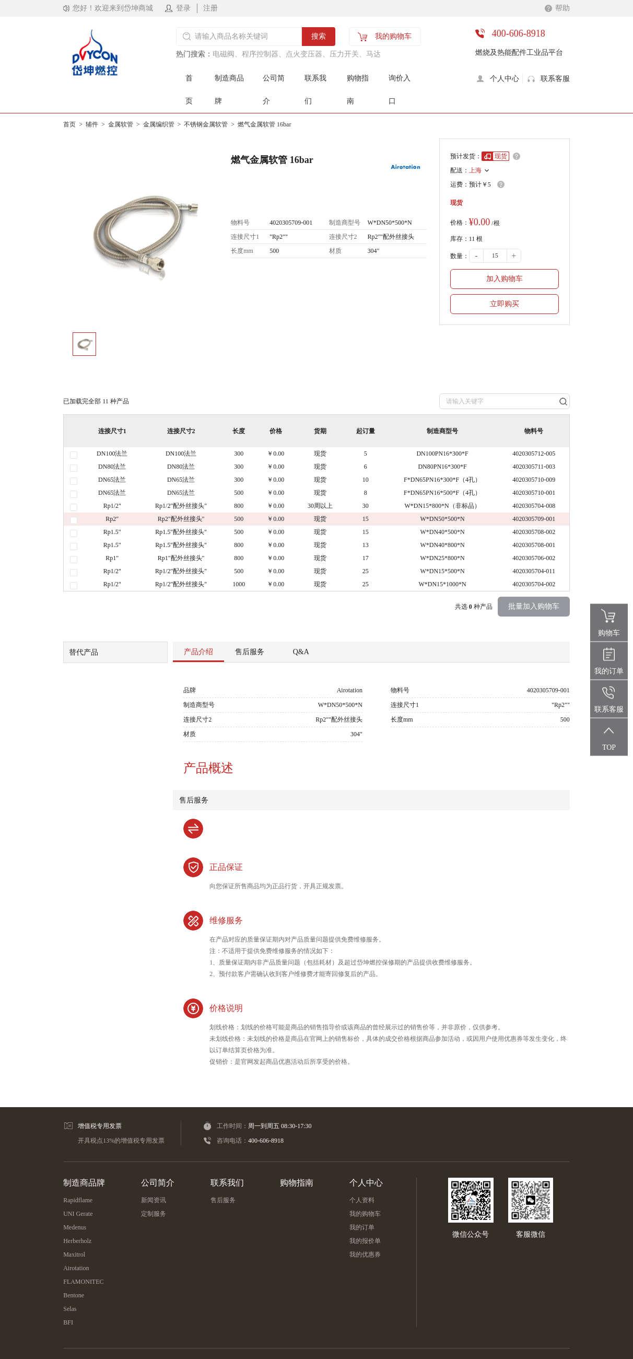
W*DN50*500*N (442, 518)
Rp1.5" (112, 532)
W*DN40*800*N (442, 545)
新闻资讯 (153, 1200)
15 (365, 518)
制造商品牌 (229, 89)
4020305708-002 (533, 532)
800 (238, 505)
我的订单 (361, 1227)
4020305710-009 (533, 479)
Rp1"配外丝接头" (181, 558)
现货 (320, 453)
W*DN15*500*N (442, 571)
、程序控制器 (256, 54)
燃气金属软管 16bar (264, 124)
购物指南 (358, 89)
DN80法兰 (112, 466)
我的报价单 (365, 1241)
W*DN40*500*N (442, 532)
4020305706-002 (533, 558)
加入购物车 (504, 279)
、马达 (370, 54)
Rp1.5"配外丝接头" (181, 532)
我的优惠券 (365, 1254)
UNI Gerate (77, 1213)
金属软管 (120, 124)
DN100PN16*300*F (442, 453)
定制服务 (153, 1213)
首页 (189, 89)
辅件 (92, 124)
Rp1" (112, 558)
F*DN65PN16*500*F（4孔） (442, 492)
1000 (238, 584)
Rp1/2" (112, 505)
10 (365, 479)
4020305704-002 (533, 584)
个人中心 (366, 1182)
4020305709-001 (533, 518)
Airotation (76, 1268)
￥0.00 (275, 453)
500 (238, 492)
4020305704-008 (533, 505)
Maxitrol (74, 1254)
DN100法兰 (112, 453)
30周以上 (320, 505)
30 (365, 505)
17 (365, 558)
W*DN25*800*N (442, 558)
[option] (140, 231)
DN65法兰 (112, 479)
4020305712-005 (533, 453)
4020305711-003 (533, 466)
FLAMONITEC (83, 1281)
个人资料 (361, 1200)
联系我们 (315, 89)
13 (365, 545)
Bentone (73, 1295)
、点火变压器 (300, 54)
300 (238, 453)
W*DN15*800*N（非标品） (442, 505)
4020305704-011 (533, 571)
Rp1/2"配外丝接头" (181, 505)
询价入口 (400, 89)
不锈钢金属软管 (206, 124)
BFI (68, 1322)
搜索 (318, 36)
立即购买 (504, 304)
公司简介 (274, 89)
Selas (69, 1308)
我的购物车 (365, 1213)
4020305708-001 (533, 545)
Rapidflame (77, 1200)
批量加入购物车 (533, 606)
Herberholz (77, 1241)
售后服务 (223, 1200)
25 (365, 571)
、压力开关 (340, 54)
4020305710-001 (533, 492)
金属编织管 (158, 124)
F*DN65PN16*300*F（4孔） (442, 479)
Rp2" (112, 518)
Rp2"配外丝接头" (181, 518)
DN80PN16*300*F (442, 466)
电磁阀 (224, 54)
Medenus (74, 1227)
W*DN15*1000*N (442, 584)
